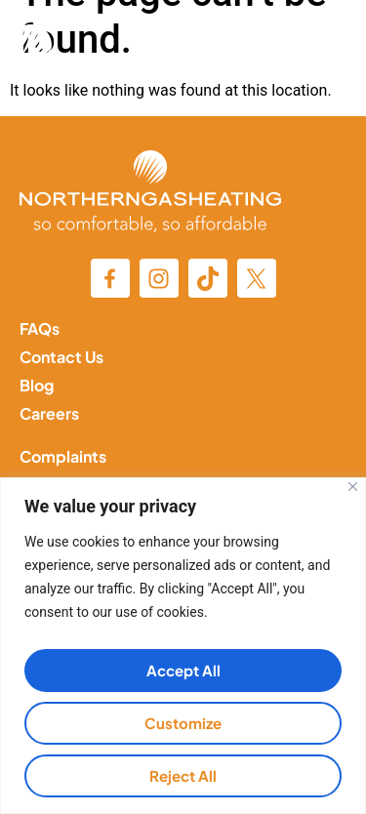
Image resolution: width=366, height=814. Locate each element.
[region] (183, 645)
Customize (183, 722)
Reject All (183, 775)
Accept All (183, 670)
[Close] (352, 486)
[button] (321, 48)
